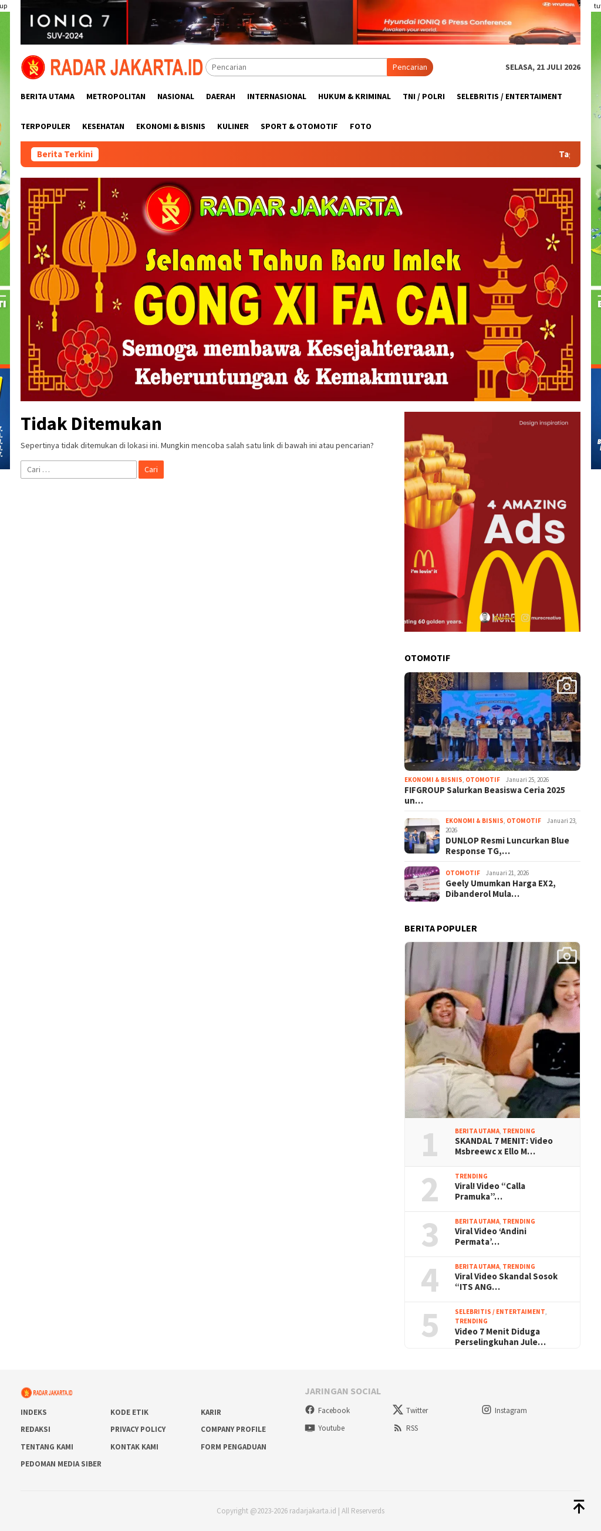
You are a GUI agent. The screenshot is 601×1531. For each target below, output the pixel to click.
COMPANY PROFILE (233, 1429)
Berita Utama (477, 1131)
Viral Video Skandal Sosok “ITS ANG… (506, 1281)
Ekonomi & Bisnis (433, 779)
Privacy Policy (138, 1429)
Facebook (327, 1410)
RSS (405, 1428)
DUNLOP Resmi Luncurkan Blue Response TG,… (507, 845)
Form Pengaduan (233, 1447)
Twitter (410, 1410)
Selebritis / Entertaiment (500, 1312)
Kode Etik (129, 1412)
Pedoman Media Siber (61, 1464)
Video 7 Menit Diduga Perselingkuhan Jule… (500, 1336)
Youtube (325, 1428)
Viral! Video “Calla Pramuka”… (490, 1191)
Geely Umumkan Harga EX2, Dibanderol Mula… (500, 888)
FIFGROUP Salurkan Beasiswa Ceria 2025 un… (484, 795)
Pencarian (410, 67)
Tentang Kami (47, 1447)
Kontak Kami (134, 1447)
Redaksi (35, 1429)
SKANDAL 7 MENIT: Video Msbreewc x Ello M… (504, 1146)
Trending (518, 1131)
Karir (211, 1412)
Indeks (34, 1412)
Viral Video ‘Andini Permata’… (490, 1236)
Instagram (504, 1410)
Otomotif (482, 779)
